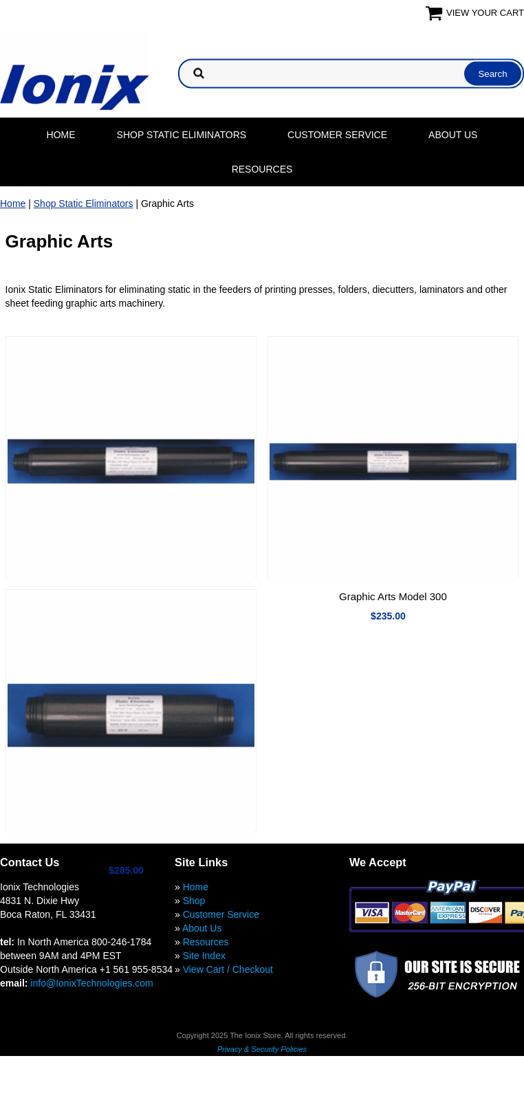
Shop (194, 900)
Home (61, 134)
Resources (262, 169)
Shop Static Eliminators (182, 134)
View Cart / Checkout (228, 969)
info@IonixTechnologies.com (91, 983)
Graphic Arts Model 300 (393, 596)
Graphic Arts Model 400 (131, 851)
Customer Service (337, 134)
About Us (452, 134)
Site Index (204, 955)
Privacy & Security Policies (262, 1049)
